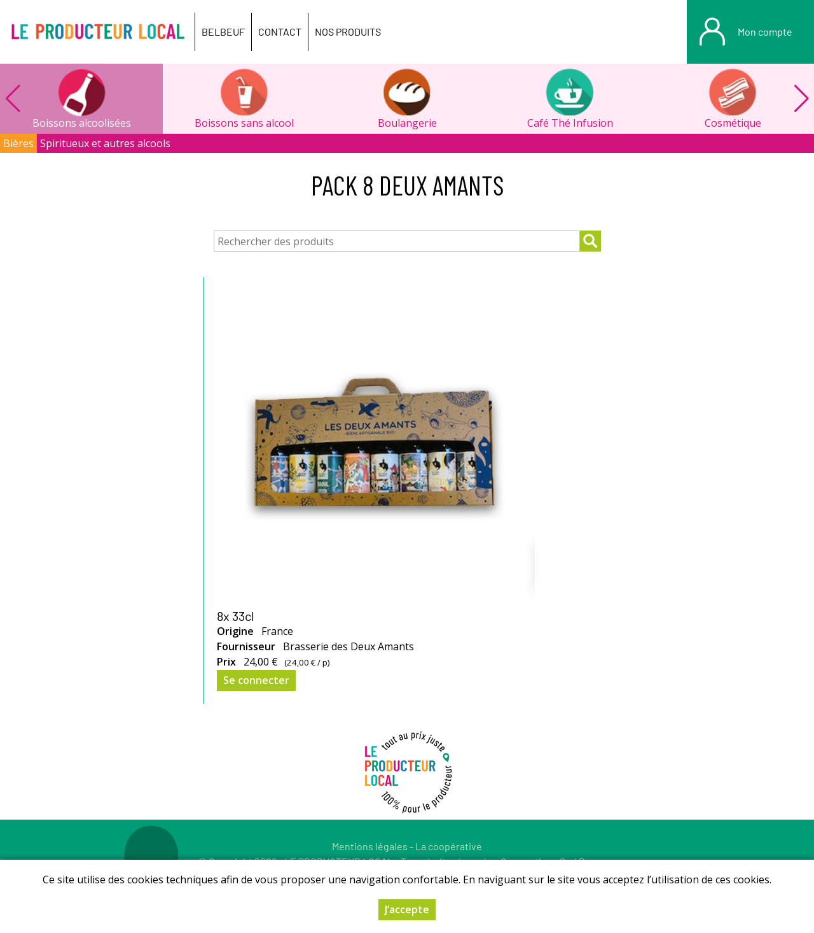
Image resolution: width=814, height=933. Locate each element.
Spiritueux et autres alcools (105, 143)
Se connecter (256, 680)
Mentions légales (370, 846)
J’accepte (407, 909)
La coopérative (448, 846)
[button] (801, 99)
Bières (18, 143)
